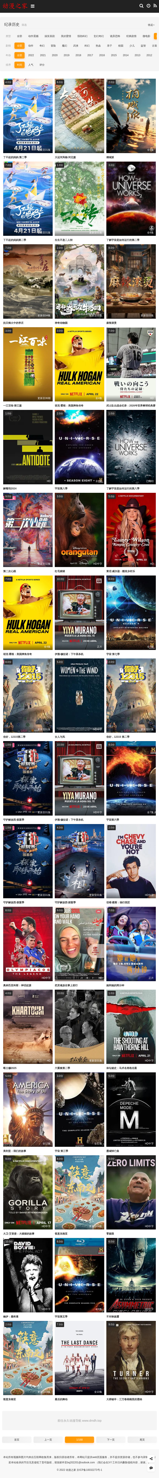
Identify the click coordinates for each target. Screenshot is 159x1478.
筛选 (24, 24)
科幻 (87, 45)
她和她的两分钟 (115, 985)
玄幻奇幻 (99, 36)
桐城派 (110, 157)
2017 (90, 55)
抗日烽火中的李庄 (13, 322)
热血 (98, 45)
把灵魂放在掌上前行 (66, 985)
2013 (137, 55)
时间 (19, 64)
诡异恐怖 (115, 36)
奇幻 (42, 45)
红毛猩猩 (60, 571)
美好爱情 (66, 36)
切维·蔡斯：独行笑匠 (118, 902)
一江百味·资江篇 (12, 405)
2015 (114, 55)
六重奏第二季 (62, 1068)
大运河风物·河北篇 (65, 157)
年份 (8, 55)
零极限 (110, 1233)
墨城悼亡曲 (112, 1151)
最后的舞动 (61, 1399)
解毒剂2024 (10, 488)
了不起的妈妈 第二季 (15, 157)
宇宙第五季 (61, 1316)
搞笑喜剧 (50, 36)
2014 (126, 55)
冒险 (53, 45)
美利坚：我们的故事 (14, 1151)
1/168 (79, 1439)
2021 (43, 55)
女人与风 (60, 736)
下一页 (111, 1439)
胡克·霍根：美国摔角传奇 (69, 405)
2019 (66, 55)
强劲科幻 (82, 36)
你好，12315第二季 (14, 736)
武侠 (75, 45)
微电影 (146, 36)
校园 (120, 45)
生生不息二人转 (64, 240)
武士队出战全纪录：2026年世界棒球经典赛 (130, 405)
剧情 (8, 45)
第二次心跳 (9, 571)
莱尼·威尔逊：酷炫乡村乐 (120, 571)
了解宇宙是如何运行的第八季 (122, 488)
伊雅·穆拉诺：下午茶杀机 (69, 654)
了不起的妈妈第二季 (14, 240)
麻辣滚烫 (111, 322)
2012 (149, 55)
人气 (30, 64)
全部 (19, 36)
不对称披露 (112, 1316)
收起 (151, 24)
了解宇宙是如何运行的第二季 (122, 240)
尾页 (142, 1439)
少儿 (132, 45)
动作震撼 (33, 36)
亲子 (109, 45)
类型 (8, 36)
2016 (102, 55)
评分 (42, 64)
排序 (8, 64)
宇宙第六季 (112, 819)
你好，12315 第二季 (117, 736)
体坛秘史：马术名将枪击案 (121, 1068)
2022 (31, 55)
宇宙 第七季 (113, 654)
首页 (16, 1439)
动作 (30, 45)
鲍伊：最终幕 (10, 1316)
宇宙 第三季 (61, 1151)
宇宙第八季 (61, 488)
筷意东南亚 (61, 1233)
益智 (143, 45)
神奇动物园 (61, 322)
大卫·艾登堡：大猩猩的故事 (18, 1233)
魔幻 (64, 45)
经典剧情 (131, 36)
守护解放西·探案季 (13, 819)
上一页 (48, 1439)
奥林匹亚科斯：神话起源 (17, 985)
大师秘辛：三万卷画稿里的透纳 (124, 1399)
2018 (78, 55)
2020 (55, 55)
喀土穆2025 (10, 1068)
